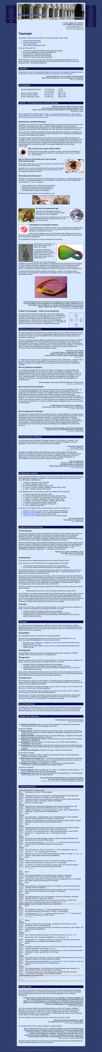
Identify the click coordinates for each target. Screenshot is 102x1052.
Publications (11, 10)
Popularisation (11, 12)
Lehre (91, 6)
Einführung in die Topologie (31, 512)
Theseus (33, 997)
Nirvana (73, 467)
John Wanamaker (71, 555)
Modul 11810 (63, 38)
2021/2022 (91, 16)
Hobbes (74, 521)
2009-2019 (91, 20)
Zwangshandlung (56, 1026)
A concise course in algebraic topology (35, 515)
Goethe (70, 721)
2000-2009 (91, 22)
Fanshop (11, 16)
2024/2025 (91, 10)
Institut (11, 20)
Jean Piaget (72, 408)
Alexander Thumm (35, 42)
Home (11, 6)
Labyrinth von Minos (66, 992)
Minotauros (54, 1001)
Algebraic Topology (29, 514)
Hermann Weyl (71, 431)
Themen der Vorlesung (30, 57)
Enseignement (91, 24)
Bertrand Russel (47, 781)
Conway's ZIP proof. (49, 646)
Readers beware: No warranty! (46, 1049)
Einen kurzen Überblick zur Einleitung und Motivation (39, 52)
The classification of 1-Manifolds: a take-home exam (47, 642)
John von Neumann (70, 1023)
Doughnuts (32, 229)
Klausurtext (22, 688)
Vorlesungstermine (46, 57)
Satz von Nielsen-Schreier (29, 314)
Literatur (48, 54)
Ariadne (25, 997)
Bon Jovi (72, 79)
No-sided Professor (78, 308)
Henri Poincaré (71, 29)
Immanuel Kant (71, 449)
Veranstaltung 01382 (52, 38)
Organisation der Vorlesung (31, 55)
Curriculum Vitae (11, 18)
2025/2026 (91, 8)
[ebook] (63, 487)
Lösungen (66, 709)
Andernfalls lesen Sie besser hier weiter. (35, 117)
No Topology (79, 79)
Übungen (49, 55)
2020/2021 (91, 18)
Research (11, 8)
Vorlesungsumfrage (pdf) (38, 63)
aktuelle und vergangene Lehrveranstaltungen (58, 73)
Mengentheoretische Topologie (32, 511)
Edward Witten (78, 357)
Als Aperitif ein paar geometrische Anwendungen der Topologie (43, 50)
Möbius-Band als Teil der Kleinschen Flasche (66, 265)
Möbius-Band (56, 263)
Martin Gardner (67, 308)
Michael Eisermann (31, 14)
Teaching (11, 14)
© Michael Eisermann (21, 1049)
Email (11, 22)
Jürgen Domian (65, 1038)
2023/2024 (91, 12)
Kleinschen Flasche (40, 247)
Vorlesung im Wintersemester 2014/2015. (32, 38)
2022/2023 (91, 14)
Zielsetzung (39, 54)
